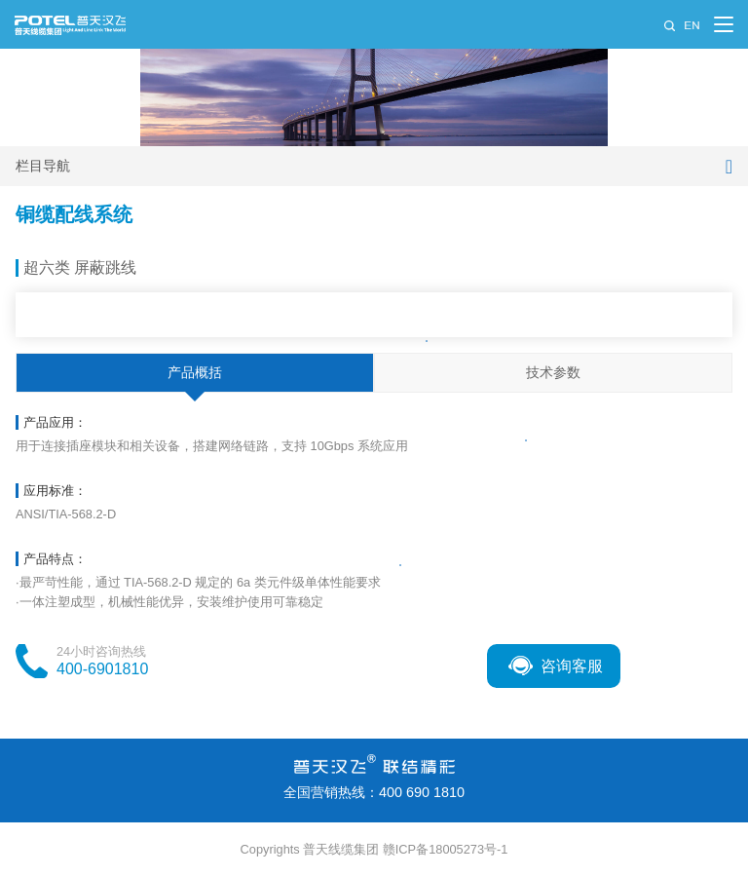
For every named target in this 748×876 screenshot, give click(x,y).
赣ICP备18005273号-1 (445, 849)
